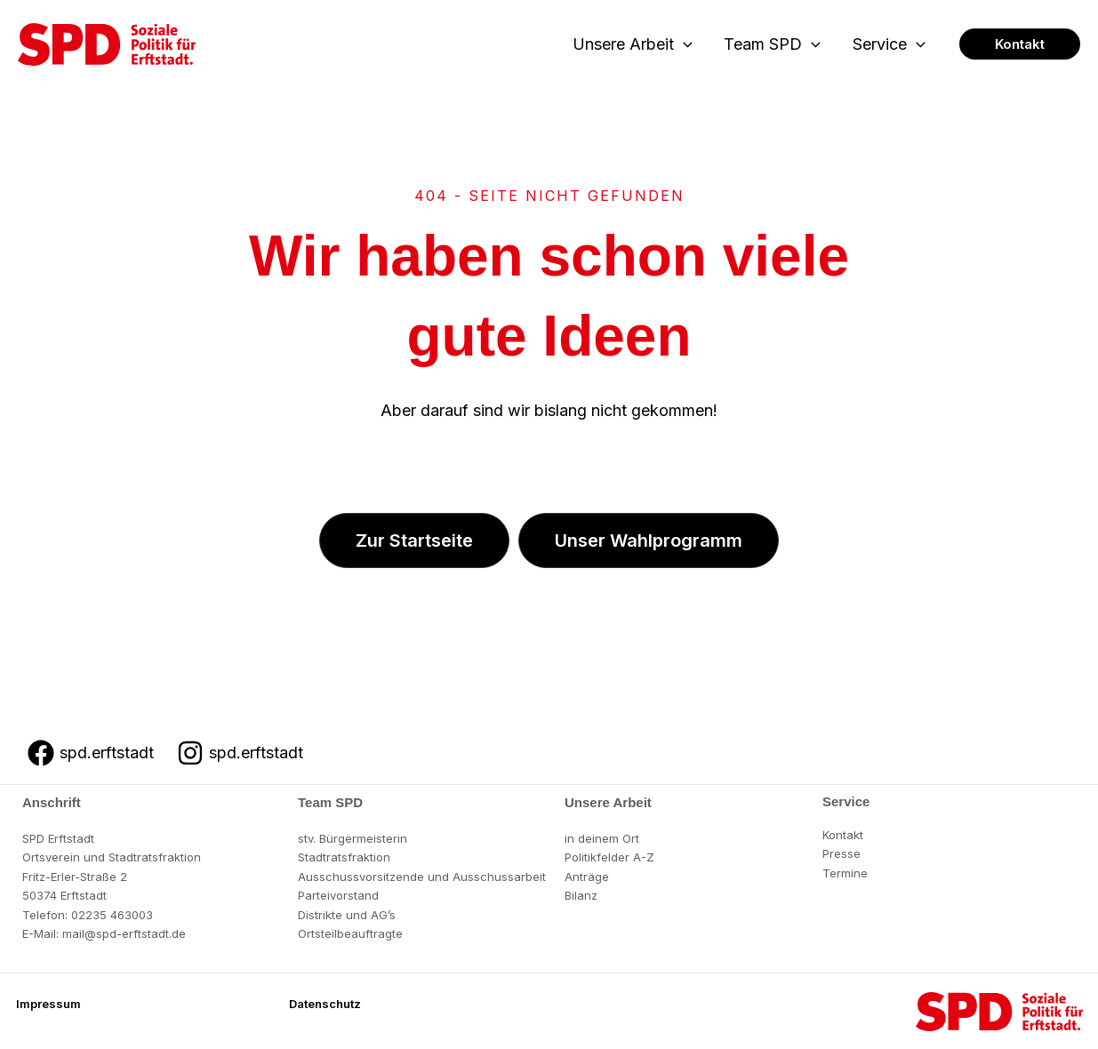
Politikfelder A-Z (609, 857)
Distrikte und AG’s (347, 915)
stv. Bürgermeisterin (352, 838)
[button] (683, 45)
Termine (845, 873)
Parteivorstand (338, 895)
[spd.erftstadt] (90, 753)
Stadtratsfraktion (344, 857)
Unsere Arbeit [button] (633, 45)
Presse (841, 853)
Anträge (587, 876)
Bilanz (581, 895)
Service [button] (889, 45)
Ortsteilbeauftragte (350, 933)
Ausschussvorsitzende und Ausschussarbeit (422, 876)
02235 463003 (112, 915)
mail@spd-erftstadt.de (124, 933)
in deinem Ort (602, 838)
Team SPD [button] (772, 45)
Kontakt (842, 835)
